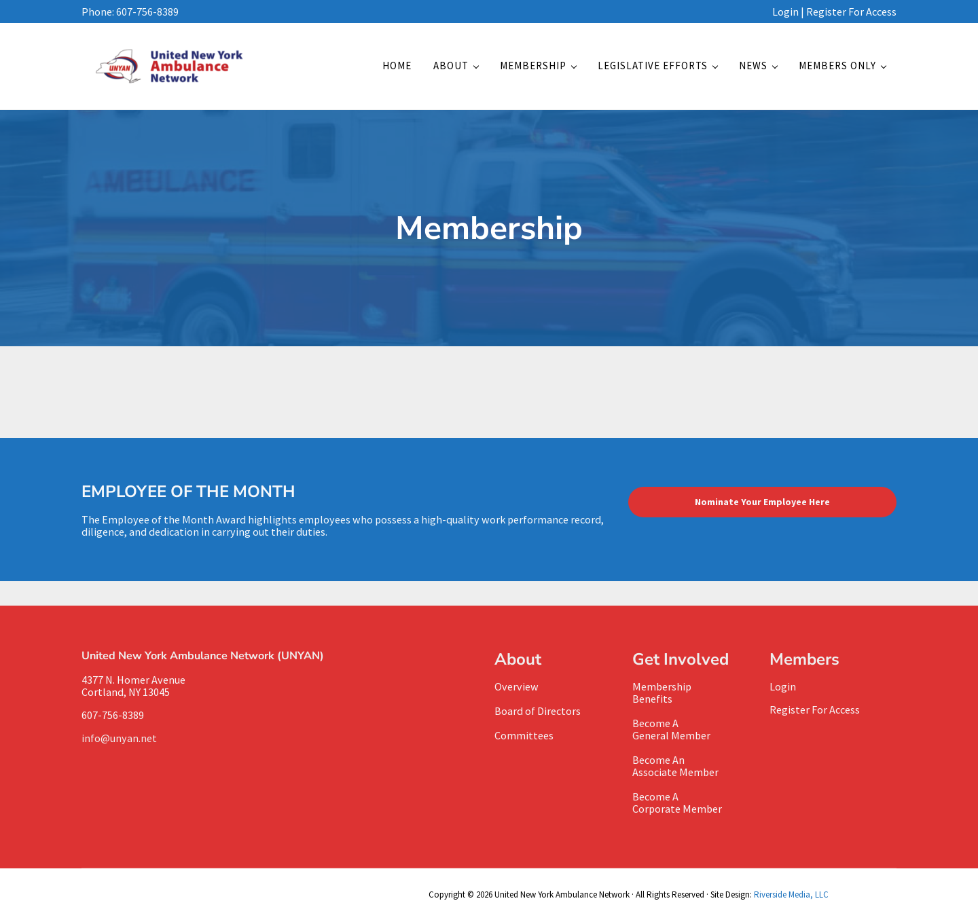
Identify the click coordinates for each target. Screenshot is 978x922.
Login (785, 11)
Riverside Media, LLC (791, 894)
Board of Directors (537, 711)
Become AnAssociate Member (675, 766)
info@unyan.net (121, 738)
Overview (516, 686)
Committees (524, 735)
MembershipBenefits (661, 692)
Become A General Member (671, 729)
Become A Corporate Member (677, 802)
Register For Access (851, 11)
